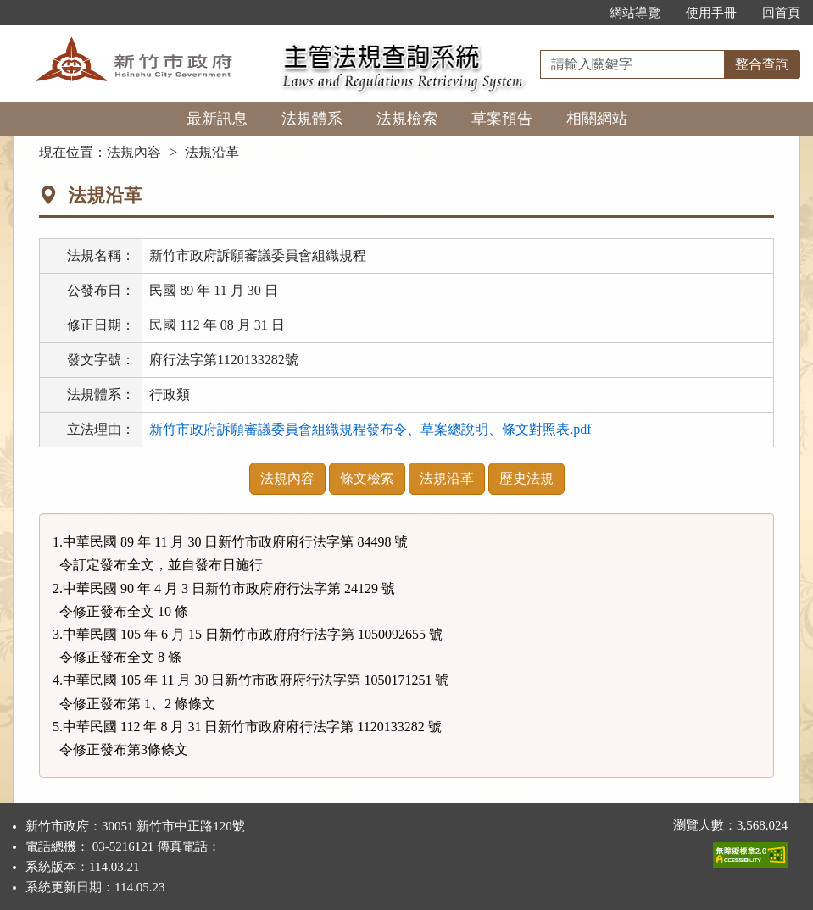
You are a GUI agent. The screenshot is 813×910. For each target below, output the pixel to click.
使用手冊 (711, 12)
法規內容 (134, 152)
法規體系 (311, 118)
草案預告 (501, 118)
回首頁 (781, 12)
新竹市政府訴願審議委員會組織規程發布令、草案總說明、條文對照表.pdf (370, 429)
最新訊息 (217, 118)
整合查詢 (762, 64)
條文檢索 (367, 478)
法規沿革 (447, 478)
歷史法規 (526, 478)
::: (578, 12)
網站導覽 (635, 12)
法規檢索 (406, 118)
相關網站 (596, 118)
